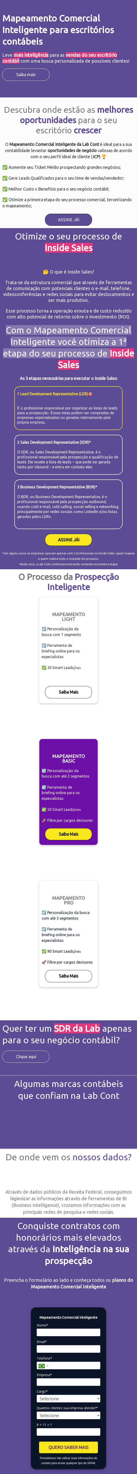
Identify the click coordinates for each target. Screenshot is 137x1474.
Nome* (42, 1325)
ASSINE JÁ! (68, 219)
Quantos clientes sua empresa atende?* (67, 1408)
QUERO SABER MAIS (68, 1447)
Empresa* (44, 1375)
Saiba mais (26, 74)
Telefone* (44, 1358)
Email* (42, 1342)
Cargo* (42, 1391)
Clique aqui (26, 1056)
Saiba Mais (68, 692)
